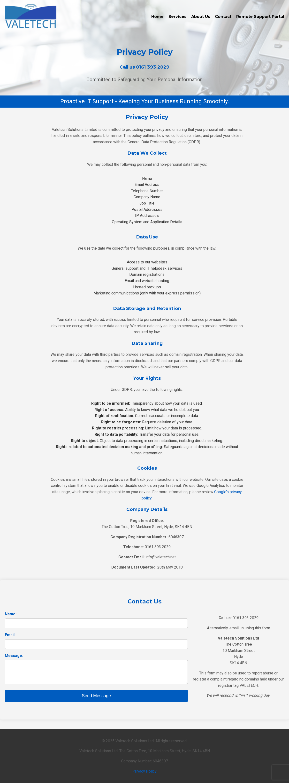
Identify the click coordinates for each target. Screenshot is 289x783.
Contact (223, 16)
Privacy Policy (144, 771)
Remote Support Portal (260, 16)
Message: (14, 655)
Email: (10, 635)
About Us (200, 16)
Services (177, 16)
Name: (10, 614)
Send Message (96, 695)
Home (157, 16)
